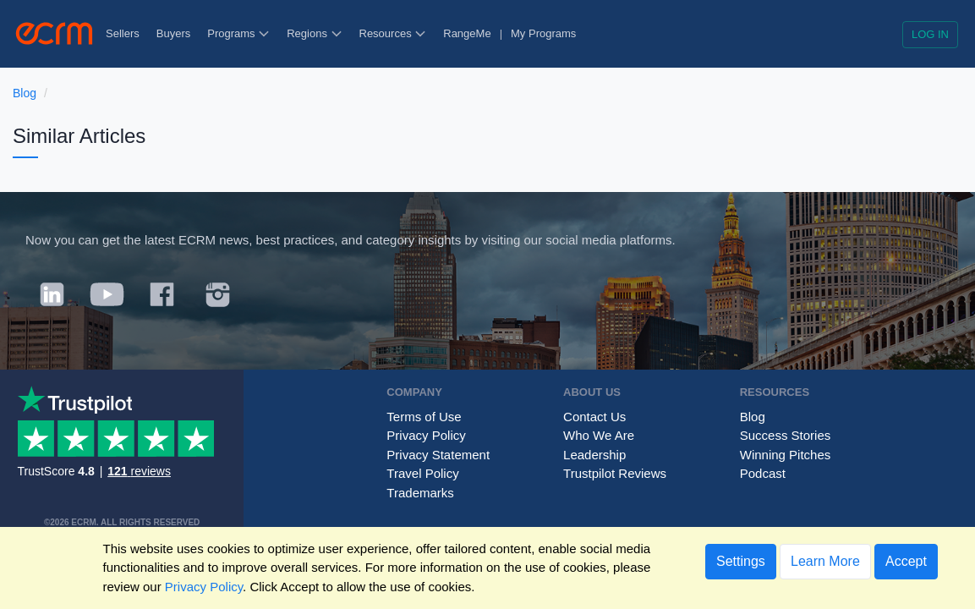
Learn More (825, 561)
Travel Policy (422, 473)
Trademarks (419, 493)
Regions (314, 33)
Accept (906, 561)
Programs (238, 33)
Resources (393, 33)
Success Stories (785, 435)
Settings (740, 561)
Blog (24, 93)
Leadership (594, 454)
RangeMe (466, 33)
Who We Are (598, 435)
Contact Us (594, 416)
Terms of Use (423, 416)
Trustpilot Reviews (614, 473)
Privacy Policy (425, 435)
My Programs (543, 33)
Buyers (173, 33)
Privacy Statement (438, 454)
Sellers (123, 33)
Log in (930, 34)
